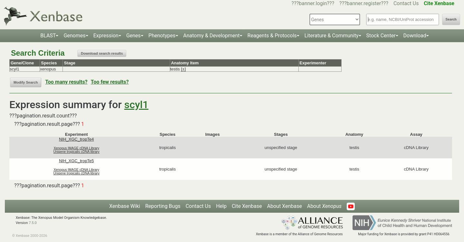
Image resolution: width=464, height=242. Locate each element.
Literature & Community (331, 36)
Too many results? (66, 82)
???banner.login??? (313, 3)
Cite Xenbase (247, 206)
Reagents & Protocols (272, 36)
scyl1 (136, 104)
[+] (183, 69)
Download (414, 36)
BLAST (48, 36)
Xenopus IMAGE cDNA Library (76, 148)
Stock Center (381, 36)
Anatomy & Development (211, 36)
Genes (133, 36)
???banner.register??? (363, 3)
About (324, 206)
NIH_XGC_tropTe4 (76, 139)
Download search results (102, 53)
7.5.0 (33, 223)
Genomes (74, 36)
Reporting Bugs (162, 206)
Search (451, 19)
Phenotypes (162, 36)
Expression (106, 36)
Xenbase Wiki (124, 206)
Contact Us (406, 3)
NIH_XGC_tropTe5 (76, 160)
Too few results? (110, 82)
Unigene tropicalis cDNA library (76, 152)
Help (221, 206)
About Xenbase (284, 206)
